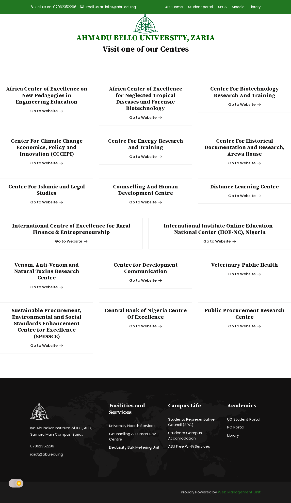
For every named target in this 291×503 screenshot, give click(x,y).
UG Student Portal (243, 419)
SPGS (222, 6)
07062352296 (42, 446)
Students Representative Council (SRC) (191, 422)
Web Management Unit (239, 492)
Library (255, 6)
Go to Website (46, 110)
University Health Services (132, 425)
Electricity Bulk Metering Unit (134, 447)
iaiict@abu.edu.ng (46, 454)
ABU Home (174, 6)
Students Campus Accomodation (185, 435)
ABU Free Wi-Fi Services (189, 446)
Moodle (238, 6)
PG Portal (235, 427)
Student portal (200, 6)
